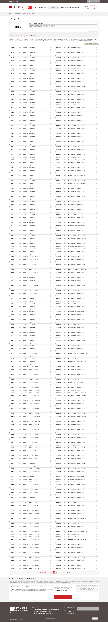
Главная (10, 13)
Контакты (18, 1)
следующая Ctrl (67, 572)
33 (56, 572)
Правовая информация (50, 618)
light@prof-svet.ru (38, 607)
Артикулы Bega (24, 35)
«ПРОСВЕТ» (20, 619)
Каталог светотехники (40, 7)
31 (52, 572)
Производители (54, 7)
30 (50, 572)
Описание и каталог (15, 35)
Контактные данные (23, 612)
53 (61, 572)
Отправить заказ (34, 35)
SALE (30, 7)
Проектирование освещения (70, 7)
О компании (11, 1)
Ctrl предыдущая (41, 572)
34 (58, 572)
